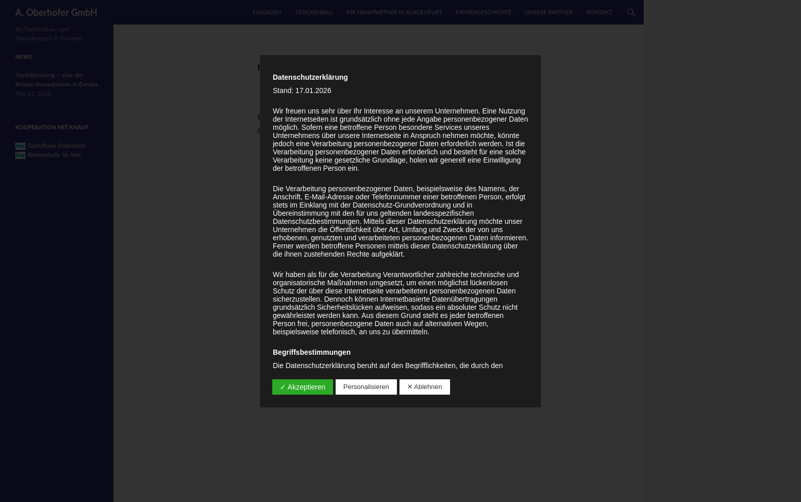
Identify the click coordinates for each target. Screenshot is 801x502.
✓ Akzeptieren (302, 387)
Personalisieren (366, 387)
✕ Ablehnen (424, 387)
